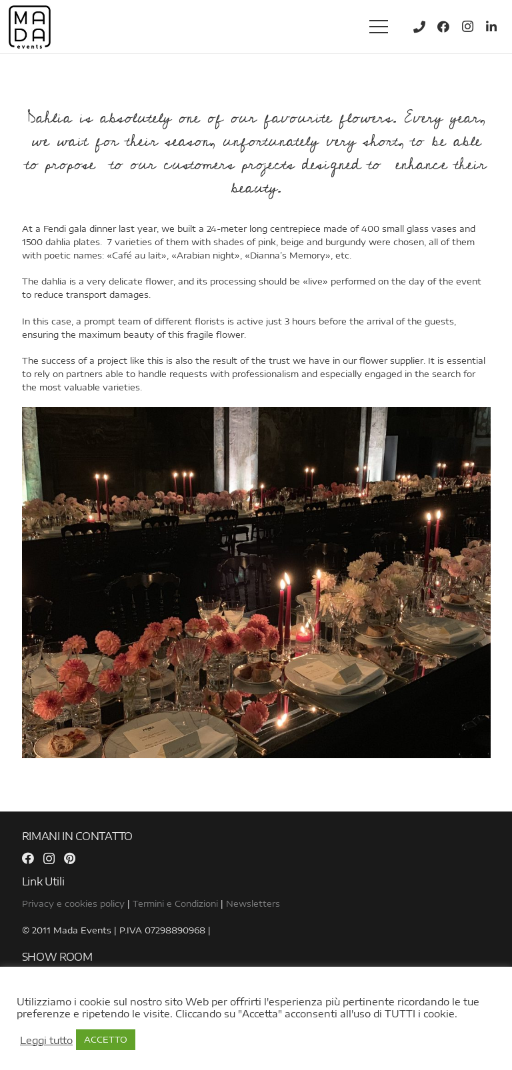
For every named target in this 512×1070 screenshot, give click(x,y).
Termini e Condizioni (175, 903)
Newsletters (253, 903)
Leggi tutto (46, 1040)
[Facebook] (443, 27)
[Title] (419, 27)
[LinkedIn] (491, 27)
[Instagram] (467, 27)
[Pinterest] (69, 858)
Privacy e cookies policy (73, 903)
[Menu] (379, 26)
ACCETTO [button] (105, 1039)
